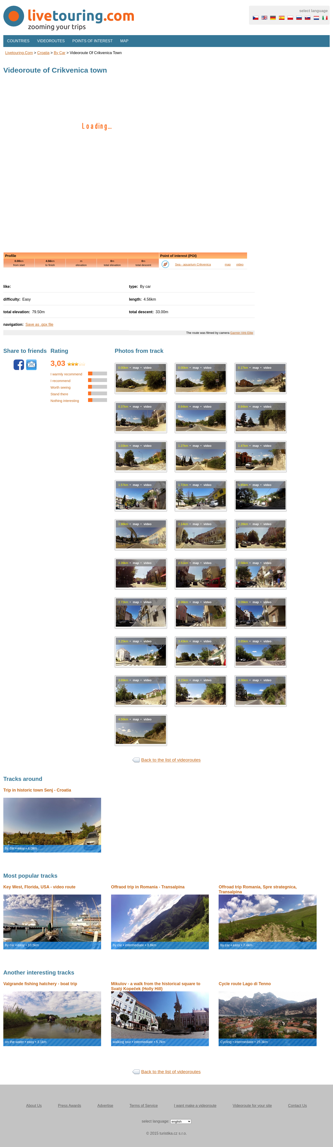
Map (124, 41)
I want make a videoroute (195, 1106)
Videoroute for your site (252, 1106)
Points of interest (92, 41)
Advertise (105, 1106)
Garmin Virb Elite (241, 333)
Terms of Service (143, 1106)
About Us (34, 1106)
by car (60, 53)
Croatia (43, 53)
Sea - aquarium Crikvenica (193, 264)
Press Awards (69, 1106)
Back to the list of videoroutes (171, 760)
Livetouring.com (19, 53)
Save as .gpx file (39, 324)
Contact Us (297, 1106)
